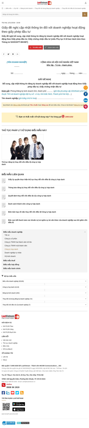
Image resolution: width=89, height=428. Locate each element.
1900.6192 (69, 117)
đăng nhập (17, 105)
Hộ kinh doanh (10, 256)
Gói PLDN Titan (8, 326)
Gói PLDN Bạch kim (9, 332)
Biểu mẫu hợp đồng (11, 264)
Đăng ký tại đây (79, 105)
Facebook (86, 94)
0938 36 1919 (13, 387)
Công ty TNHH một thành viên (16, 246)
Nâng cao (45, 105)
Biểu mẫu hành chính (11, 268)
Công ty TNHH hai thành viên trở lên (18, 242)
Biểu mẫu (6, 346)
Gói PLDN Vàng (8, 329)
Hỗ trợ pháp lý (7, 349)
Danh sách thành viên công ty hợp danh (24, 204)
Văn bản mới (7, 340)
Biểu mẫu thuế (9, 260)
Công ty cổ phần (11, 239)
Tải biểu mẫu (37, 47)
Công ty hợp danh (11, 249)
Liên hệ (5, 357)
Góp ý (5, 360)
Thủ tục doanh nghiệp (10, 343)
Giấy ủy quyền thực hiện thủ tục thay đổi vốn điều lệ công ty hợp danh (36, 179)
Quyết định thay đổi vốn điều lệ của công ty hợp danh (29, 196)
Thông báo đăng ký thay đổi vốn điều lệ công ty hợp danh (31, 187)
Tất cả (7, 235)
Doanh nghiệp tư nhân (13, 253)
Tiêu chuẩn (34, 105)
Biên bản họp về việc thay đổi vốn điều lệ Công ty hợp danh (32, 212)
